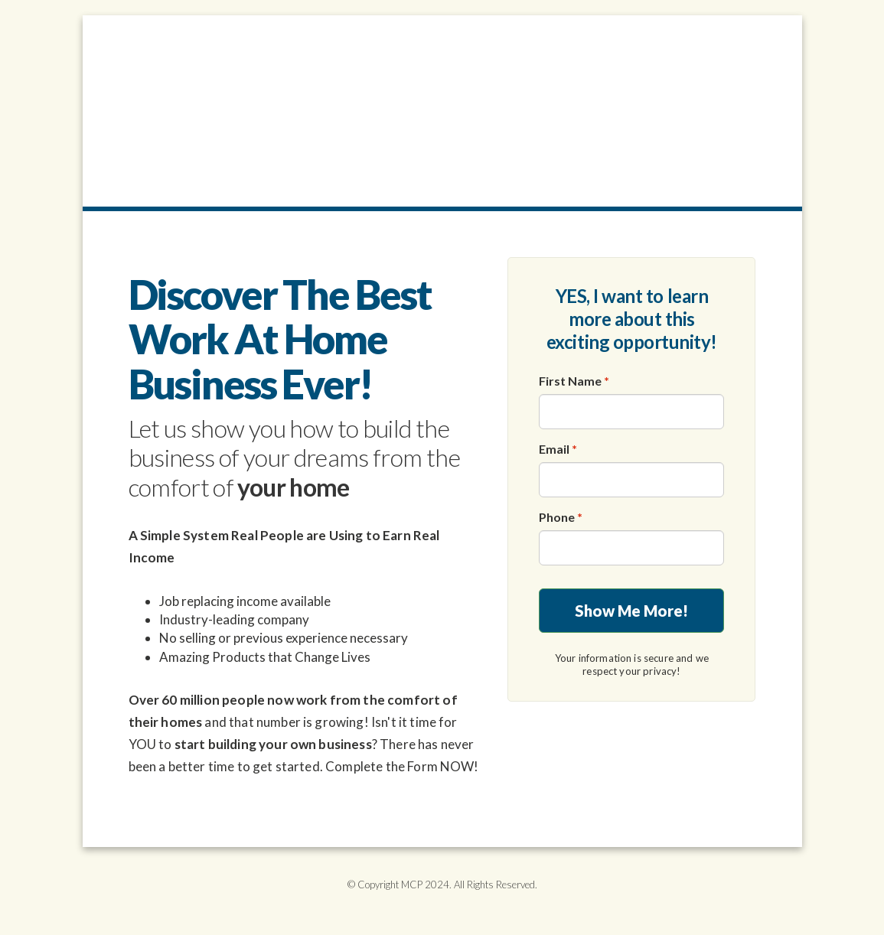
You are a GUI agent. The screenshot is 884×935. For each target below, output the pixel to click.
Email (558, 448)
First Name (574, 380)
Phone (560, 517)
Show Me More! (631, 610)
